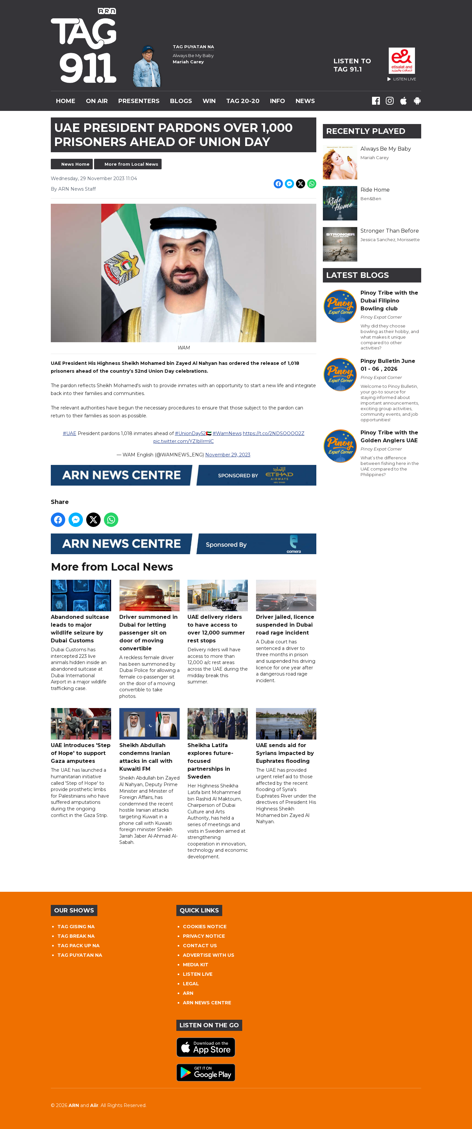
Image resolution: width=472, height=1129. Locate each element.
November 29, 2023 (227, 455)
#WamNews (227, 434)
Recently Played (365, 131)
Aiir (94, 1105)
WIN (209, 101)
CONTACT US (200, 946)
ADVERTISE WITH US (208, 955)
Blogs (181, 101)
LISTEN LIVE (197, 974)
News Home (75, 164)
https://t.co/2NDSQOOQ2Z (274, 434)
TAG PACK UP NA (78, 946)
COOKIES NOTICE (204, 927)
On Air (97, 101)
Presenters (139, 101)
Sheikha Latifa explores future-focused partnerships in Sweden (217, 744)
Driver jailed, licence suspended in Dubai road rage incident (286, 608)
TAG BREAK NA (76, 936)
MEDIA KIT (195, 965)
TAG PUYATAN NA (79, 955)
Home (65, 101)
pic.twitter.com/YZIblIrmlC (183, 442)
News (305, 101)
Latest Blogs (357, 275)
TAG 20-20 (243, 101)
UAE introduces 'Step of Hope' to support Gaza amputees (81, 736)
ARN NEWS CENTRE (207, 1003)
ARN (188, 993)
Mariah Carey (375, 157)
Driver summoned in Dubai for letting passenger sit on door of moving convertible (149, 616)
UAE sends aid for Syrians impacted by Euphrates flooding (286, 736)
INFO (277, 101)
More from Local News (131, 164)
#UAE (69, 434)
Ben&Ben (371, 198)
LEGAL (191, 984)
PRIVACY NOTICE (204, 936)
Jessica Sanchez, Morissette (390, 239)
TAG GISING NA (76, 927)
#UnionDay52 (190, 434)
